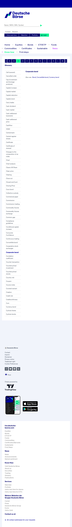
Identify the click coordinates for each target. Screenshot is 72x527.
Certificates (27, 48)
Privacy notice (9, 359)
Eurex (7, 508)
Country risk (10, 277)
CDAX (8, 129)
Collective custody (12, 193)
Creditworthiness (11, 299)
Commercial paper (12, 197)
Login (44, 35)
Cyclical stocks (11, 314)
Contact (7, 32)
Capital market (11, 91)
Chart (8, 160)
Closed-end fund (11, 182)
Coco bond (9, 189)
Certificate (9, 142)
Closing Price (10, 186)
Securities (8, 471)
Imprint (7, 355)
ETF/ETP (42, 44)
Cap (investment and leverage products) (11, 82)
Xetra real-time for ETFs (13, 492)
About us (8, 468)
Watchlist (24, 35)
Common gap (10, 217)
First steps (24, 52)
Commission (10, 200)
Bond (34, 77)
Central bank (10, 133)
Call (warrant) (10, 72)
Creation (9, 292)
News (55, 48)
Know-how (9, 52)
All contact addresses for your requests (20, 520)
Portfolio (35, 35)
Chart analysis (10, 164)
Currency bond (11, 307)
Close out (9, 178)
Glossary (8, 475)
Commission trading (13, 204)
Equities (19, 44)
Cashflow (9, 125)
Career (7, 501)
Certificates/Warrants (12, 443)
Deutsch (15, 32)
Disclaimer (8, 357)
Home (7, 44)
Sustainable (42, 48)
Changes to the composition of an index (12, 154)
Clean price (9, 171)
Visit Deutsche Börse (12, 466)
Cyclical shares (11, 310)
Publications (9, 478)
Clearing (9, 175)
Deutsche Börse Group (13, 506)
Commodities (11, 48)
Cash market (10, 110)
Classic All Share (11, 167)
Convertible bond (12, 242)
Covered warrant (11, 288)
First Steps (9, 447)
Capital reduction (11, 95)
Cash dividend (11, 106)
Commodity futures (12, 208)
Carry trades (10, 102)
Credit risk (9, 296)
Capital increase (11, 88)
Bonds (30, 44)
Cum (7, 303)
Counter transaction (12, 262)
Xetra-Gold (9, 510)
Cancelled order (11, 76)
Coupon (8, 281)
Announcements (10, 457)
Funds (54, 44)
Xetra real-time (11, 35)
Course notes (10, 285)
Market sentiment (11, 459)
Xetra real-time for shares (14, 489)
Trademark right (10, 361)
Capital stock (10, 99)
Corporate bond (12, 252)
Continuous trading (12, 239)
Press (7, 503)
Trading (7, 473)
